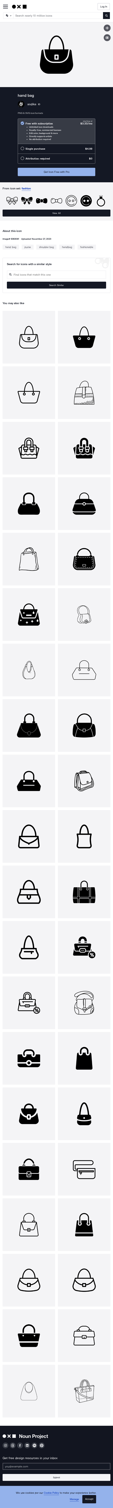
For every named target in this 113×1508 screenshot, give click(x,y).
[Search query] (56, 274)
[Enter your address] (56, 1466)
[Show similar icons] (107, 37)
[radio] (56, 131)
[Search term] (58, 15)
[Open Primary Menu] (5, 7)
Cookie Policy (51, 1492)
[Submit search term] (106, 15)
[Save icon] (107, 28)
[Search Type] (8, 15)
